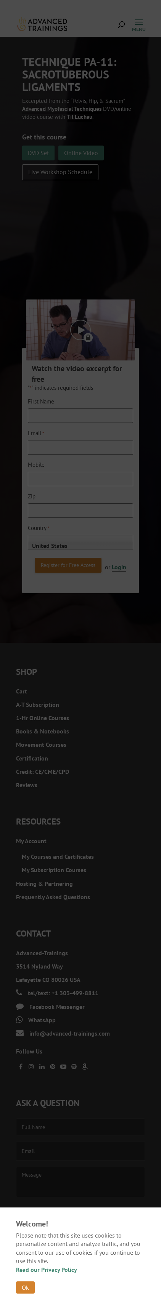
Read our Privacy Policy (46, 1269)
